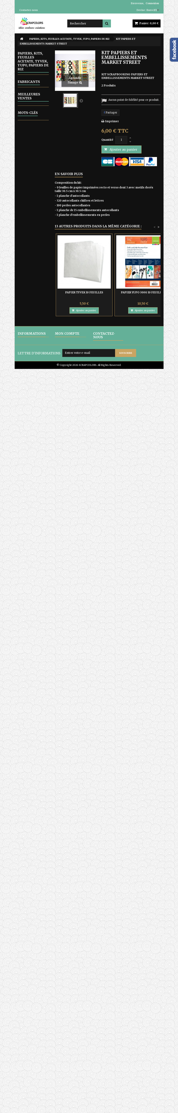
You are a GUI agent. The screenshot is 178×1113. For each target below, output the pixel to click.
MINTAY (29, 331)
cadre (23, 1002)
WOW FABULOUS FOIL (29, 503)
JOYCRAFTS (32, 295)
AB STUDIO (31, 395)
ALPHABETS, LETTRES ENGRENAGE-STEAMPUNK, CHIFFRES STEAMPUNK (31, 100)
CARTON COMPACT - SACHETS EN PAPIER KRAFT (32, 524)
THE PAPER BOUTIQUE (31, 386)
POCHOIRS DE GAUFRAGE (31, 449)
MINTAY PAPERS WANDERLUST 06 (31, 843)
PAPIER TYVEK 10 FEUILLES (36, 670)
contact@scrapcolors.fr (110, 1079)
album (36, 1002)
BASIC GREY (31, 618)
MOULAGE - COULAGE (30, 234)
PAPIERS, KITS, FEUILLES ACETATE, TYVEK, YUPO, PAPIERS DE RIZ (32, 257)
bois (36, 1008)
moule (23, 991)
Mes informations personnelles (66, 1071)
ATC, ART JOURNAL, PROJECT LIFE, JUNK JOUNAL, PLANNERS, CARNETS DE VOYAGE (32, 556)
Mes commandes (66, 1054)
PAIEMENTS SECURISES (26, 1080)
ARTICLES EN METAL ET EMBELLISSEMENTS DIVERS (35, 175)
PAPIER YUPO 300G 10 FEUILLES (143, 292)
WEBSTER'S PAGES (31, 376)
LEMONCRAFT (31, 305)
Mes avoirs (62, 1060)
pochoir (24, 1024)
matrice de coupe (31, 1019)
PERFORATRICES (33, 440)
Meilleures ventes (29, 656)
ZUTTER (27, 513)
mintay (39, 1024)
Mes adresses (64, 1065)
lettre (23, 1013)
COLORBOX (30, 633)
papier (24, 1008)
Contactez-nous (28, 10)
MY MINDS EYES (30, 340)
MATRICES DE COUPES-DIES (31, 224)
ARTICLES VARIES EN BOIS (29, 118)
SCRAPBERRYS (31, 351)
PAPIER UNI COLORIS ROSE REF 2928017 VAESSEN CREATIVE (37, 945)
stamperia (26, 997)
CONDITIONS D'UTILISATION (28, 1066)
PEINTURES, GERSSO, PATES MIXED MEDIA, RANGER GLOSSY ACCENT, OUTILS (31, 422)
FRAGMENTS (33, 288)
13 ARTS (29, 271)
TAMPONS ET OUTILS (31, 492)
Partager (110, 112)
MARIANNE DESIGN (30, 323)
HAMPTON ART (33, 604)
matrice (37, 991)
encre (42, 997)
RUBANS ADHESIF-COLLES (28, 470)
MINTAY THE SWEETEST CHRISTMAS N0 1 (31, 902)
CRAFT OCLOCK (28, 280)
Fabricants (29, 598)
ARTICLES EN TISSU (31, 538)
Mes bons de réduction (70, 1079)
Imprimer (112, 121)
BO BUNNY (30, 626)
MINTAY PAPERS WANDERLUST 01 (31, 739)
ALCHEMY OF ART (32, 403)
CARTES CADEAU (27, 573)
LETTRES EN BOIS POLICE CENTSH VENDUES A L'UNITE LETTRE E (37, 800)
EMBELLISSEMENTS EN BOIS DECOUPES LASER (35, 132)
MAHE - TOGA (28, 313)
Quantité (107, 140)
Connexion (152, 3)
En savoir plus (69, 174)
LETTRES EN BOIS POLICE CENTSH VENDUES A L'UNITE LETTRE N (37, 763)
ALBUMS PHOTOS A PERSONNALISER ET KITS (34, 80)
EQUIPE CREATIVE (28, 583)
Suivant (81, 101)
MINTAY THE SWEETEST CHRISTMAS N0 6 (32, 873)
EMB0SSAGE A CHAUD (31, 162)
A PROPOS (24, 1073)
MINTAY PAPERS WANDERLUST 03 (31, 710)
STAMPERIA (32, 358)
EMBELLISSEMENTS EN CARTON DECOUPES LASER (35, 148)
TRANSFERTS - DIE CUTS (32, 482)
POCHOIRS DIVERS (29, 459)
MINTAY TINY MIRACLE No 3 (36, 921)
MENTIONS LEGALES (31, 1060)
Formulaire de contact (107, 1084)
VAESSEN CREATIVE (29, 366)
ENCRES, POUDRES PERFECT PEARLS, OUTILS (28, 193)
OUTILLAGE (30, 242)
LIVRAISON (25, 1054)
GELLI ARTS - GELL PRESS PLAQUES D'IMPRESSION (32, 210)
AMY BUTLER (32, 611)
